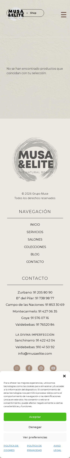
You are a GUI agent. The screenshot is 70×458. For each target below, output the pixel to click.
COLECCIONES (35, 247)
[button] (64, 376)
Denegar (35, 427)
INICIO (35, 224)
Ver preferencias (35, 437)
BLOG (35, 254)
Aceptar (35, 417)
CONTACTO (35, 262)
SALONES (35, 239)
